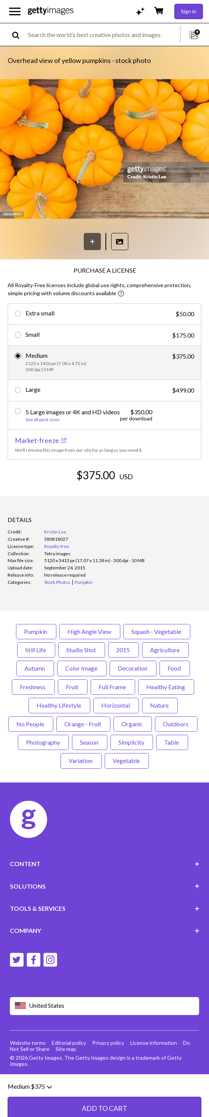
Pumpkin (36, 660)
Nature (160, 734)
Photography (43, 771)
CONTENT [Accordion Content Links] (104, 892)
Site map (66, 1078)
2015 (123, 678)
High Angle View (89, 660)
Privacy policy (108, 1072)
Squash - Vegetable (156, 660)
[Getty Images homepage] (50, 11)
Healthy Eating (166, 715)
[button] (104, 149)
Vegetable (127, 789)
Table (172, 771)
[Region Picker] (104, 1035)
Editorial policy (69, 1072)
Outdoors (176, 752)
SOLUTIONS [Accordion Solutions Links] (104, 914)
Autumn (35, 697)
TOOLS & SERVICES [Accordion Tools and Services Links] (104, 937)
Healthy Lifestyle (59, 734)
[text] (103, 34)
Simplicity (131, 771)
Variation (81, 789)
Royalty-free (56, 575)
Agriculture (165, 678)
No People (30, 752)
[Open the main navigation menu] (15, 11)
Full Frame (113, 715)
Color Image (82, 697)
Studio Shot (81, 678)
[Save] (92, 241)
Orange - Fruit (83, 752)
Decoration (133, 697)
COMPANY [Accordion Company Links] (104, 959)
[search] (19, 34)
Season (89, 771)
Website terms (28, 1072)
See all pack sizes (43, 419)
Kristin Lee (55, 561)
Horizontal (116, 734)
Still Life (36, 678)
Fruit (73, 715)
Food (175, 697)
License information (153, 1072)
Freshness (33, 715)
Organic (132, 752)
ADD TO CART (104, 498)
